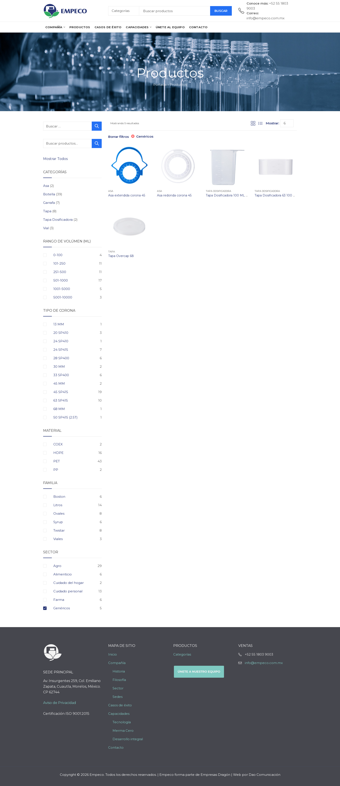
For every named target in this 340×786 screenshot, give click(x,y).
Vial (46, 228)
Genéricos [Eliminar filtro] (144, 136)
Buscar (220, 11)
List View (260, 123)
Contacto (116, 747)
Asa (110, 191)
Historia (119, 671)
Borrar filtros (118, 137)
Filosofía (119, 680)
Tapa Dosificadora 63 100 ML (276, 195)
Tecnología (122, 722)
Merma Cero (123, 730)
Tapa (111, 251)
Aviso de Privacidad (59, 703)
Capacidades (118, 714)
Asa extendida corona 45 (126, 195)
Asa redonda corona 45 (174, 195)
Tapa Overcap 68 (121, 256)
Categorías (182, 654)
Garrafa (49, 203)
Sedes (118, 697)
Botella (49, 194)
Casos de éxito (120, 705)
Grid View (253, 123)
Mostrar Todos (56, 159)
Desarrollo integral (128, 739)
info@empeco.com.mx (264, 663)
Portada (160, 84)
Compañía (117, 663)
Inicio (112, 654)
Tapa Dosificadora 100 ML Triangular (233, 195)
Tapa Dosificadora (218, 191)
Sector (118, 688)
